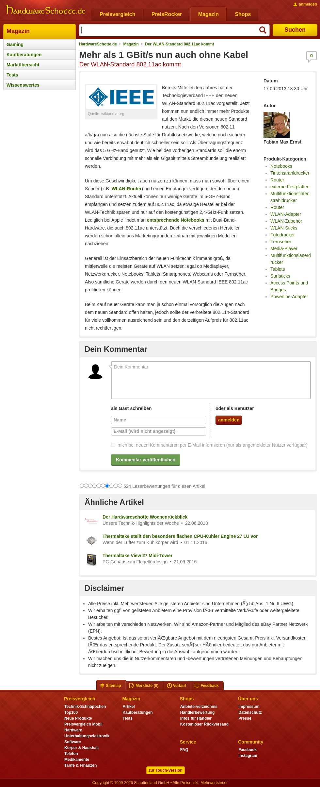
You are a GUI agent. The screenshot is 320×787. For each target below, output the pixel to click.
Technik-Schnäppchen (85, 706)
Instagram (247, 755)
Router (277, 179)
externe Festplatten (290, 186)
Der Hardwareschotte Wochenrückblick (145, 517)
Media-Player (283, 248)
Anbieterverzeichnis (198, 706)
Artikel (128, 706)
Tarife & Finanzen (80, 765)
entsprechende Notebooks (175, 220)
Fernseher (280, 241)
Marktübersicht (23, 64)
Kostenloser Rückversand (204, 724)
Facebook (247, 749)
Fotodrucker (282, 234)
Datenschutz (250, 712)
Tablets (277, 269)
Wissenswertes (23, 85)
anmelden (228, 419)
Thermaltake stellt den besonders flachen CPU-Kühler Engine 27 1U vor (180, 536)
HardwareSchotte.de (98, 44)
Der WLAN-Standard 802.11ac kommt (179, 44)
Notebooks (281, 166)
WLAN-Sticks (283, 228)
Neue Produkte (78, 718)
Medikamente (76, 759)
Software (72, 742)
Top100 (71, 712)
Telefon (71, 753)
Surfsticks (280, 276)
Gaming (15, 44)
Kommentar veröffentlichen (145, 459)
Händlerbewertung (197, 712)
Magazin (18, 31)
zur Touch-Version (166, 770)
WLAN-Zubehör (286, 221)
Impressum (248, 706)
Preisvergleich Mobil (83, 724)
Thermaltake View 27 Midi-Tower (137, 555)
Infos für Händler (196, 718)
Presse (244, 718)
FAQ (184, 749)
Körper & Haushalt (81, 747)
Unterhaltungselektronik (86, 736)
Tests (12, 74)
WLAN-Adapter (285, 214)
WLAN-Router (127, 188)
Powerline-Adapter (289, 296)
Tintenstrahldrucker (289, 173)
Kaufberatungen (24, 54)
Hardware (73, 730)
